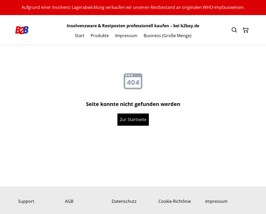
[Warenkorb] (245, 30)
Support (26, 201)
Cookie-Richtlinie (174, 201)
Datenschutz (124, 201)
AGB (69, 201)
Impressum (216, 201)
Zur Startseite (133, 119)
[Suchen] (234, 30)
